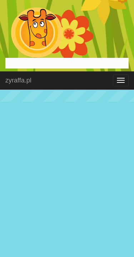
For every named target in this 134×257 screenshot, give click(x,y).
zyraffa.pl (18, 80)
